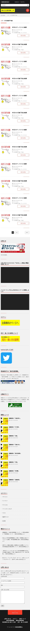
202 (17, 232)
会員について (22, 618)
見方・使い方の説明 (23, 622)
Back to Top (15, 612)
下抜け (22, 49)
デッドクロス (24, 32)
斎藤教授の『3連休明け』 (15, 418)
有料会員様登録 (10, 620)
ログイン (15, 618)
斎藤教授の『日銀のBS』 (15, 444)
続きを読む (23, 35)
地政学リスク (5, 516)
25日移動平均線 (17, 32)
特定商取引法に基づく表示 (9, 622)
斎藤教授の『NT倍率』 (14, 427)
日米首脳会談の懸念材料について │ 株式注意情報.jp (14, 546)
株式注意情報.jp (19, 627)
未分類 (4, 521)
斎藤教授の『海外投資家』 (15, 453)
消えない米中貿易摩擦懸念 (8, 538)
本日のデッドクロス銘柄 (19, 27)
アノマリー (5, 500)
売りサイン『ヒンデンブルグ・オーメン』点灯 (13, 557)
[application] (15, 275)
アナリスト (5, 496)
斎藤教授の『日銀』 (13, 435)
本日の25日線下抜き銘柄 (19, 44)
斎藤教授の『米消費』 (14, 471)
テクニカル (16, 31)
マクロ (4, 513)
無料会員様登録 (20, 620)
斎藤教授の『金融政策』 (14, 479)
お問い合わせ (7, 618)
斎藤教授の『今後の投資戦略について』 (11, 532)
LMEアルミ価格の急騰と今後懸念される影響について (14, 545)
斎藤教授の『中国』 (13, 462)
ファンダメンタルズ (7, 508)
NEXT (27, 232)
